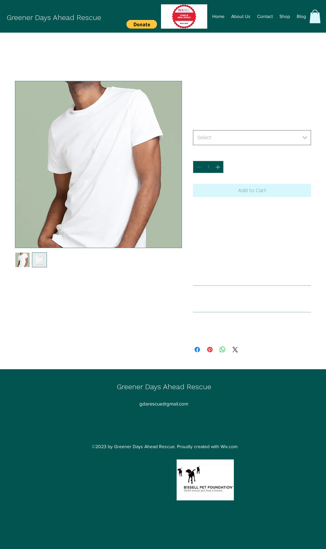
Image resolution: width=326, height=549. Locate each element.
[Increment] (218, 167)
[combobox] (252, 137)
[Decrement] (198, 167)
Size (197, 124)
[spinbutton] (208, 167)
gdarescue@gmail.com (163, 404)
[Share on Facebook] (197, 350)
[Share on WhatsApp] (223, 350)
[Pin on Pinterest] (210, 350)
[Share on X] (235, 350)
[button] (141, 24)
